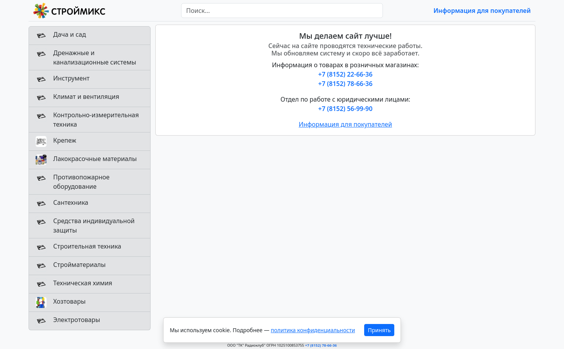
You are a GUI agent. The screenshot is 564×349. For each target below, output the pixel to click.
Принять (379, 330)
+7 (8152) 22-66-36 (345, 74)
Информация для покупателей (482, 10)
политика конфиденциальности (313, 330)
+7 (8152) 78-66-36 (345, 83)
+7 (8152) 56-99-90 (345, 108)
